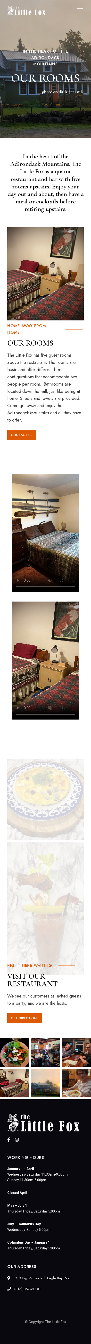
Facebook (8, 1139)
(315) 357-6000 (24, 1289)
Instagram (17, 1139)
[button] (21, 435)
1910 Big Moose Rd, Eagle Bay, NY (38, 1278)
